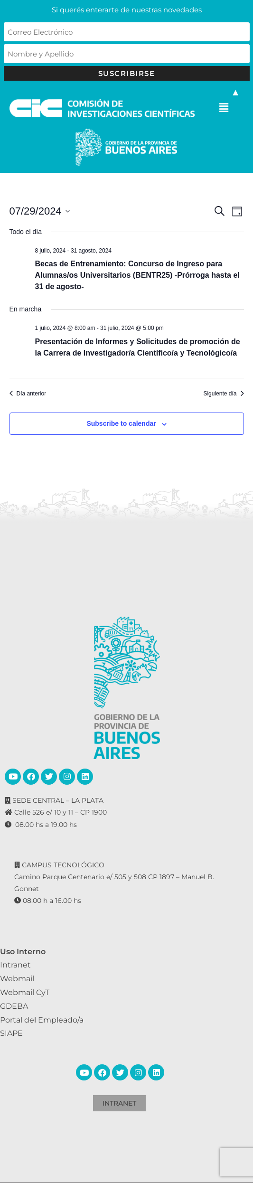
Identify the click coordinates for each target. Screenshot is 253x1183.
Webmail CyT (24, 992)
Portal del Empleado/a (42, 1019)
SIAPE (11, 1033)
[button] (224, 108)
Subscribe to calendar (121, 423)
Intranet (15, 964)
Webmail (17, 978)
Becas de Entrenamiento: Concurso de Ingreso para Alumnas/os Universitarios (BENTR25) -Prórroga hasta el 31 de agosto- (137, 275)
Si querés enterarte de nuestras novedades (127, 9)
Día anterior (28, 393)
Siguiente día (223, 393)
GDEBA (14, 1006)
